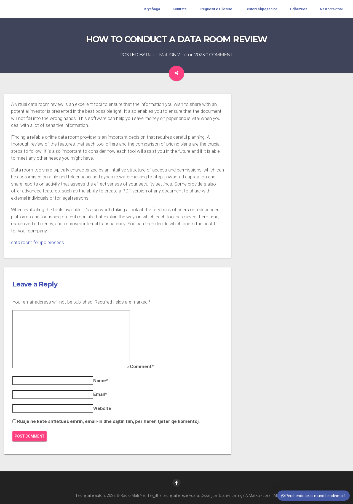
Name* (100, 380)
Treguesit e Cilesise (215, 9)
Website (102, 408)
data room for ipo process (37, 242)
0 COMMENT (219, 54)
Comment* (142, 366)
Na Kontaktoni (331, 9)
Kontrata (179, 9)
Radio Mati (157, 54)
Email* (100, 394)
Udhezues (298, 9)
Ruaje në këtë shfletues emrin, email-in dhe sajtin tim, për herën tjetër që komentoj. (108, 421)
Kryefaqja (152, 9)
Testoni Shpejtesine (261, 9)
